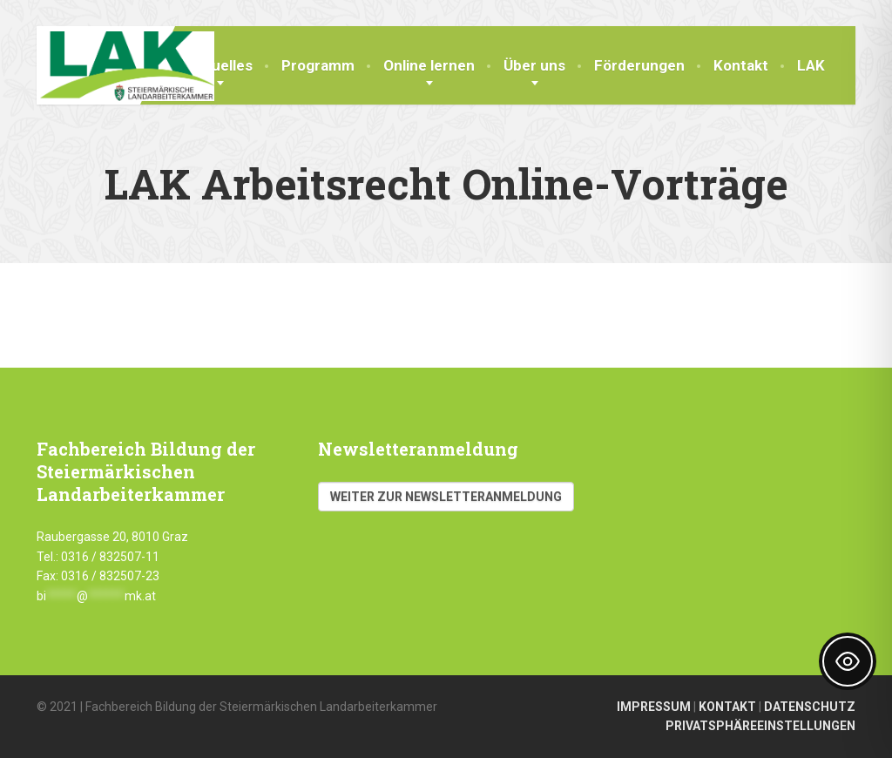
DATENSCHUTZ (809, 707)
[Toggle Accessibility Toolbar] (848, 661)
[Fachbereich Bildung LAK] (125, 63)
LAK (811, 65)
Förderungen (639, 65)
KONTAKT (727, 707)
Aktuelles (220, 65)
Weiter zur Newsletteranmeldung (446, 497)
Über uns (534, 65)
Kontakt (740, 65)
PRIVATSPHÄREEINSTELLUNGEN (760, 726)
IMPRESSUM (654, 707)
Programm (318, 65)
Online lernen (429, 65)
